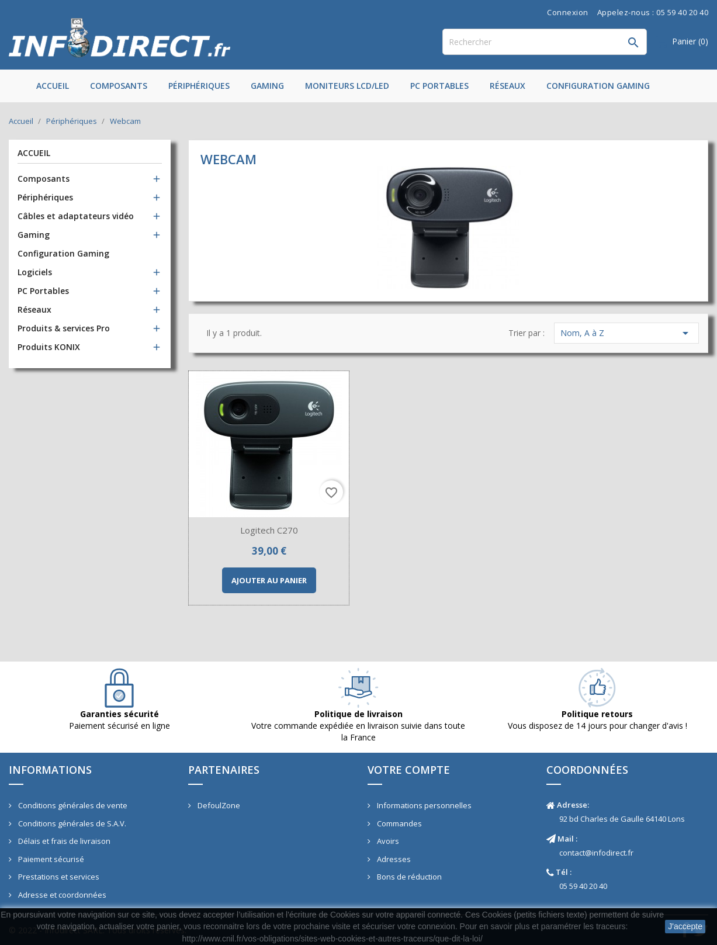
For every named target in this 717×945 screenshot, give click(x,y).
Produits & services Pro (64, 328)
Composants (118, 85)
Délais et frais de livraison (63, 841)
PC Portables (439, 85)
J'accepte (685, 926)
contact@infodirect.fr (596, 852)
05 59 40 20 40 (583, 886)
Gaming (267, 85)
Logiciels (35, 272)
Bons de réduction (408, 876)
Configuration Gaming (598, 85)
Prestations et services (57, 876)
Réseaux (507, 85)
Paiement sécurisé (50, 859)
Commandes (398, 823)
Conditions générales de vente (71, 805)
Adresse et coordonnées (61, 894)
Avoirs (387, 841)
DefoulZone (218, 805)
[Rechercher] (544, 42)
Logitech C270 (269, 530)
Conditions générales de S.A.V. (71, 823)
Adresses (393, 859)
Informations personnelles (423, 805)
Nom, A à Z (626, 333)
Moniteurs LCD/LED (347, 85)
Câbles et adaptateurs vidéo (76, 215)
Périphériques (199, 85)
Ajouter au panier (269, 580)
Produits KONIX (49, 346)
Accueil (52, 85)
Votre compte (409, 770)
